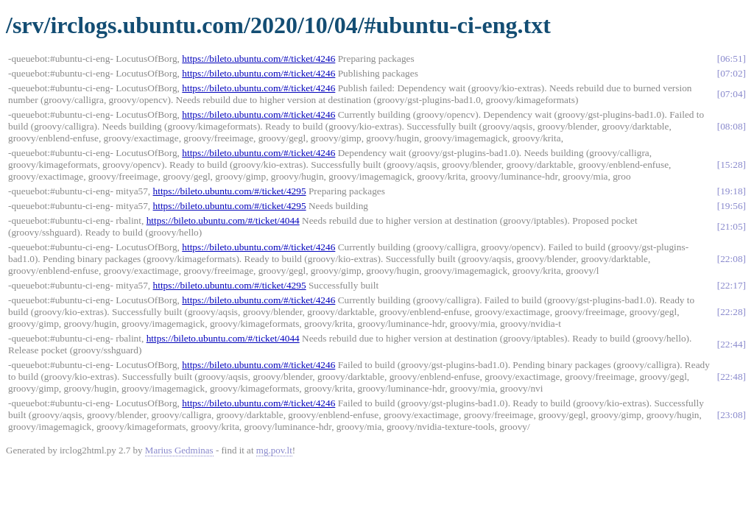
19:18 (731, 191)
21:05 (731, 226)
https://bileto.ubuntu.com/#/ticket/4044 (223, 220)
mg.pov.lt (274, 450)
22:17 (731, 285)
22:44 (731, 344)
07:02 (731, 73)
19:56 (731, 205)
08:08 (731, 126)
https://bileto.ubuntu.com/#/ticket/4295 (229, 191)
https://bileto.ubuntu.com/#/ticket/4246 (258, 58)
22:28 (731, 311)
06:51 (731, 58)
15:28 (731, 164)
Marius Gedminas (179, 450)
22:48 (731, 376)
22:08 (731, 258)
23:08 (731, 414)
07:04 (731, 93)
